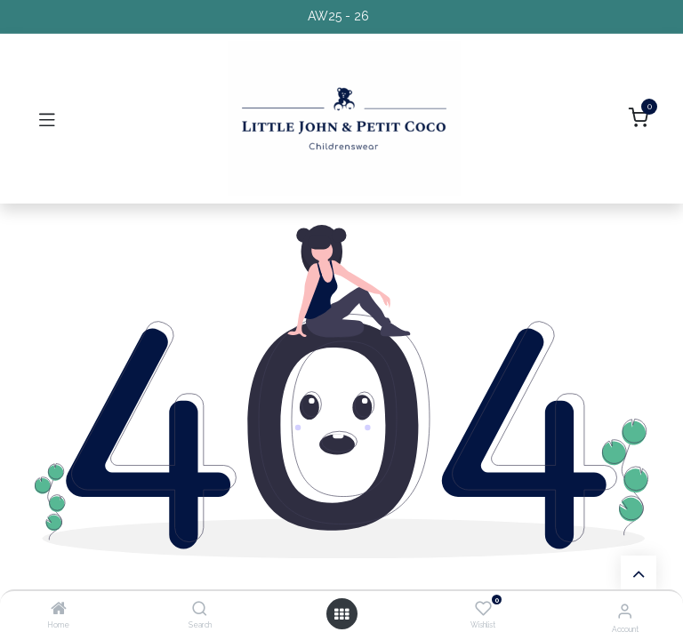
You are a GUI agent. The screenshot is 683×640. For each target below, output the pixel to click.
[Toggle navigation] (47, 119)
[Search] (199, 610)
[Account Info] (624, 610)
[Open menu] (341, 614)
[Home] (59, 610)
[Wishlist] (483, 609)
